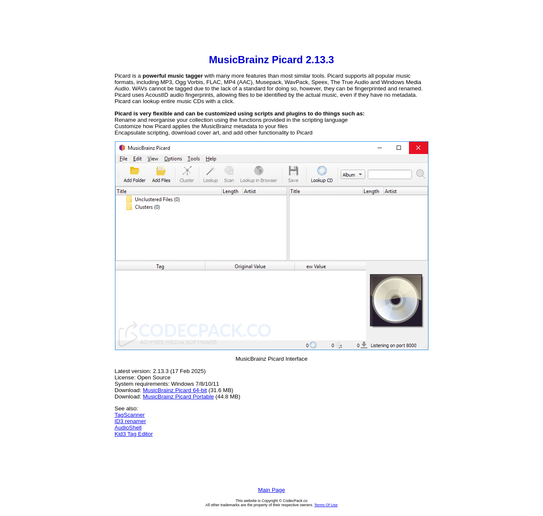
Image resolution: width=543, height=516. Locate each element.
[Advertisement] (271, 28)
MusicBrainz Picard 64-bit (175, 390)
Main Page (271, 490)
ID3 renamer (130, 421)
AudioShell (128, 427)
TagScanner (130, 415)
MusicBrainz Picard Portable (178, 396)
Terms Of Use (326, 505)
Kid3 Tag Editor (134, 434)
